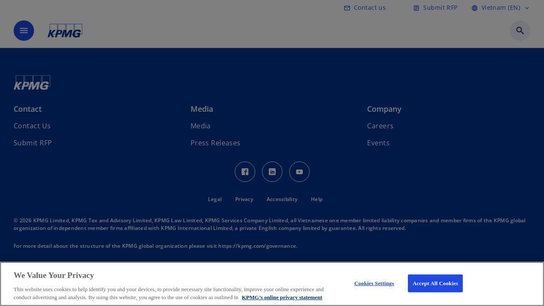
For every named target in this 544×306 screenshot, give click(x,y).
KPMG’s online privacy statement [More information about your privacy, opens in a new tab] (282, 297)
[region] (272, 284)
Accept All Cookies (435, 283)
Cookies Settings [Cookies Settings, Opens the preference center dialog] (374, 283)
